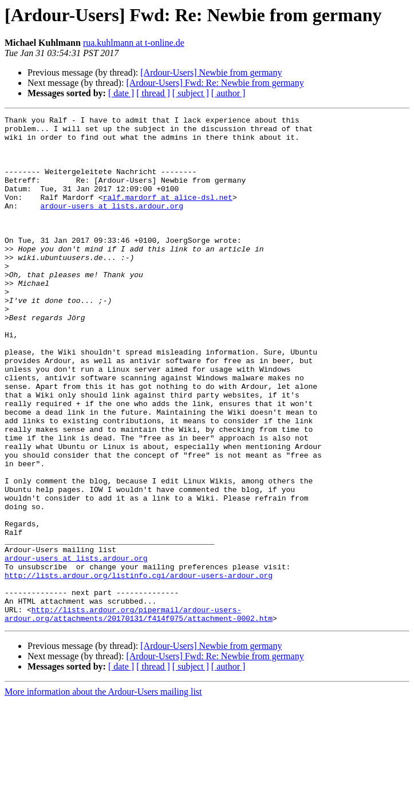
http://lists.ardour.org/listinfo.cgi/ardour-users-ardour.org (139, 668)
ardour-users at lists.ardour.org (111, 224)
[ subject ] (190, 93)
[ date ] (121, 93)
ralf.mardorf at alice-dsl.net (167, 214)
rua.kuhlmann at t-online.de (133, 43)
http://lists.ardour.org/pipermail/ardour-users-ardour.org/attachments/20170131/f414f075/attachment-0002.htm (139, 714)
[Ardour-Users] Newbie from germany (211, 72)
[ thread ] (153, 93)
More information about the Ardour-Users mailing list (103, 793)
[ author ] (228, 93)
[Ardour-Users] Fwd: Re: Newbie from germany (214, 83)
